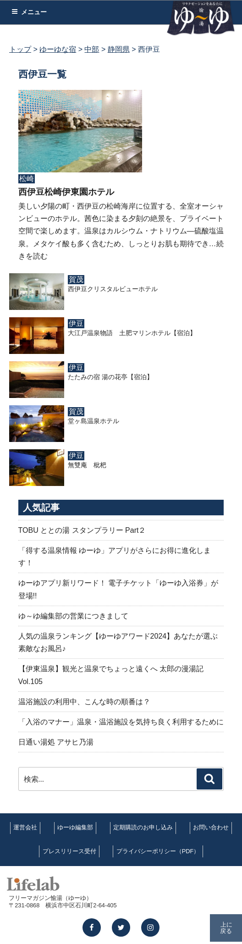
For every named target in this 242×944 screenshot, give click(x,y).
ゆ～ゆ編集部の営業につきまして (73, 616)
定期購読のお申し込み (143, 827)
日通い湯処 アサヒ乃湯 (56, 742)
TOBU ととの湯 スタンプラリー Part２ (82, 530)
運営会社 (25, 827)
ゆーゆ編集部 (75, 827)
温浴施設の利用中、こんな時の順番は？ (84, 702)
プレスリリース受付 (69, 851)
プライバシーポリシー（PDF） (158, 851)
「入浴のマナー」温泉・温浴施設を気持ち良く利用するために (121, 722)
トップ (20, 49)
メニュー (29, 12)
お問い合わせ (211, 827)
